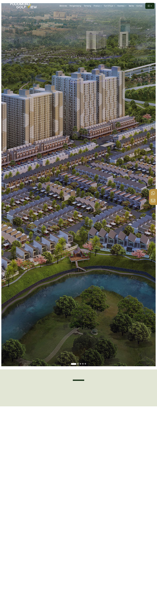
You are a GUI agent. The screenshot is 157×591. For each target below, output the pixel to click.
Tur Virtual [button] (108, 5)
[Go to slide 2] (77, 350)
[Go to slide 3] (80, 350)
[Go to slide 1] (73, 351)
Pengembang (75, 5)
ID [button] (149, 6)
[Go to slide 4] (82, 350)
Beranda (63, 5)
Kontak (139, 5)
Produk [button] (97, 5)
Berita (131, 5)
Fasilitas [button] (121, 5)
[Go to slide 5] (84, 350)
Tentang (87, 5)
